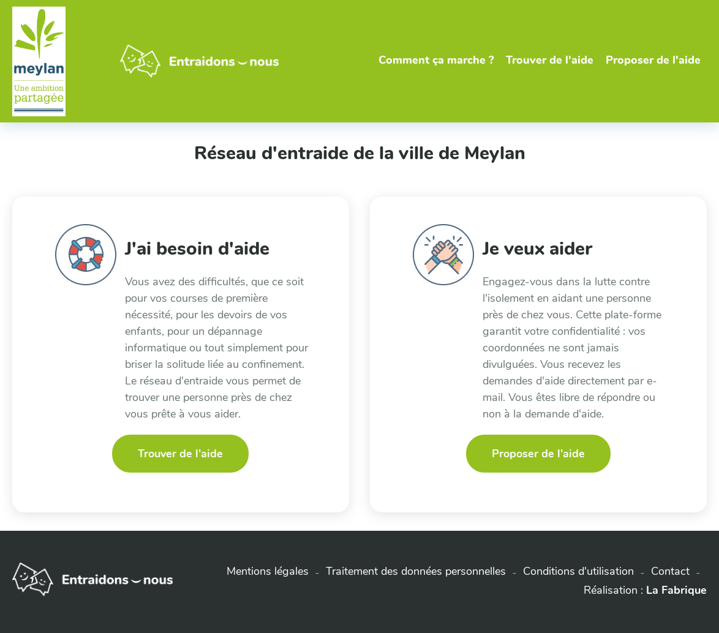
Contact (670, 571)
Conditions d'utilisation (578, 571)
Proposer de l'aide (653, 60)
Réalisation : (645, 590)
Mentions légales (268, 571)
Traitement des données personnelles (416, 571)
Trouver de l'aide (549, 60)
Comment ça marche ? (436, 60)
